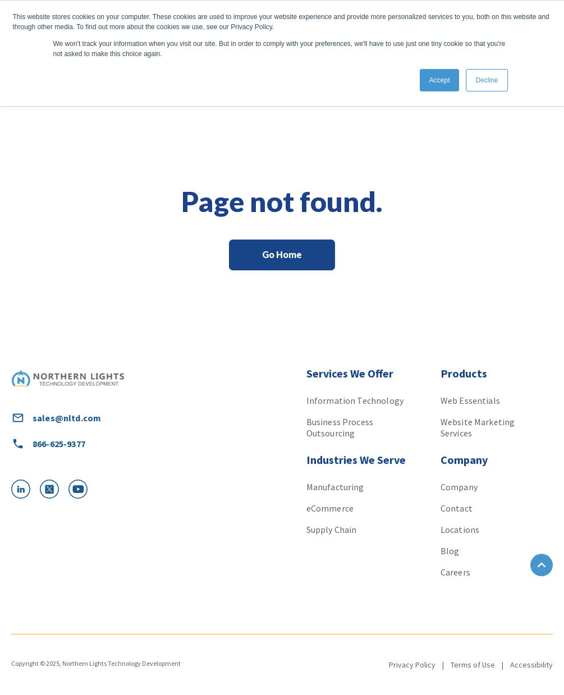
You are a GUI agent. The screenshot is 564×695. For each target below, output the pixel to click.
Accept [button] (439, 80)
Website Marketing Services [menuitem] (478, 427)
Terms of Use (473, 665)
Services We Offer (349, 373)
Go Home (282, 254)
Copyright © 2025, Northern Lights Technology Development (96, 663)
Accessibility (531, 665)
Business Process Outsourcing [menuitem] (339, 427)
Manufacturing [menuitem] (335, 487)
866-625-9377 (48, 443)
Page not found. (282, 201)
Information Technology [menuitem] (354, 400)
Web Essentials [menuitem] (470, 400)
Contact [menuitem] (457, 508)
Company (464, 460)
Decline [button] (486, 80)
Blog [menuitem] (450, 550)
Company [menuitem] (459, 487)
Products (464, 373)
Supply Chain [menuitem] (331, 529)
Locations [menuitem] (460, 529)
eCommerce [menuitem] (330, 508)
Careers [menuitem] (455, 572)
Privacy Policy (412, 665)
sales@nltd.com (56, 418)
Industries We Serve (356, 460)
